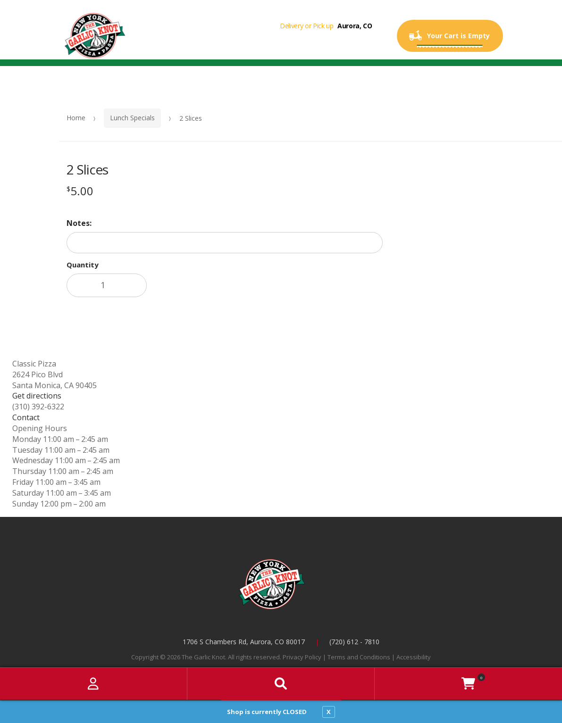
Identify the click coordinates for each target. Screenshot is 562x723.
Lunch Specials (132, 117)
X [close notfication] (329, 711)
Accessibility (413, 657)
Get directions (36, 396)
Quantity (83, 264)
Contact (26, 417)
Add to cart (215, 285)
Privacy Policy (302, 657)
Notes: (79, 223)
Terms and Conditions (358, 657)
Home (76, 117)
